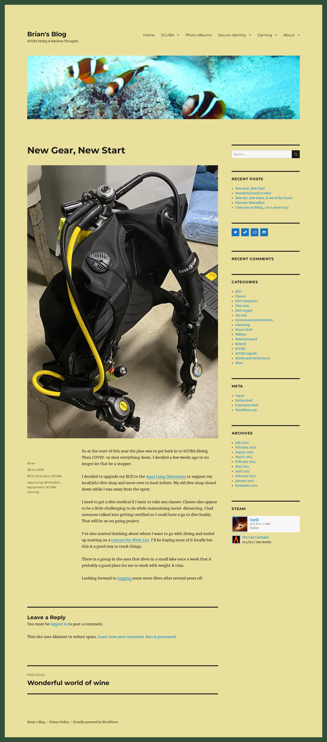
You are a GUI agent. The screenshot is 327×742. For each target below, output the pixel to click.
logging (124, 578)
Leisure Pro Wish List (130, 540)
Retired (240, 344)
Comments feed (246, 405)
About (289, 35)
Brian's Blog (47, 34)
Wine (239, 363)
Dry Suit (241, 315)
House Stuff (243, 330)
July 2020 (242, 443)
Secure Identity (232, 35)
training (33, 492)
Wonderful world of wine (253, 193)
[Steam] (245, 232)
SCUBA (167, 35)
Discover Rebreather (250, 203)
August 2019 (244, 452)
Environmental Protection (254, 320)
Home (149, 35)
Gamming (242, 325)
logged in (58, 624)
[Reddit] (254, 232)
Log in (239, 396)
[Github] (264, 232)
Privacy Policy (59, 722)
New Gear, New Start (250, 188)
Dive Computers (246, 301)
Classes (240, 296)
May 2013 (242, 466)
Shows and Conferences (252, 358)
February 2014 (245, 462)
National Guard (246, 339)
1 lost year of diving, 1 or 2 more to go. (262, 208)
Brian (31, 463)
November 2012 (246, 486)
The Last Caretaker (255, 537)
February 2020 (245, 447)
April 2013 (242, 471)
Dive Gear (42, 476)
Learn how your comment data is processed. (137, 636)
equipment (35, 487)
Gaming (265, 35)
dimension (52, 482)
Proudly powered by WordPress (95, 722)
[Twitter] (235, 232)
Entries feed (244, 400)
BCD (30, 476)
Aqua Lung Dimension (166, 476)
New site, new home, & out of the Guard (263, 198)
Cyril (254, 520)
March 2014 (243, 457)
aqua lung (35, 482)
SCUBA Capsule (246, 353)
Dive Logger (244, 311)
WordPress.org (246, 410)
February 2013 (245, 476)
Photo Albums (199, 35)
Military (241, 334)
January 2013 (244, 481)
